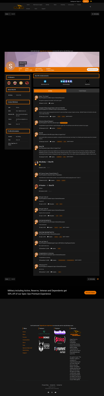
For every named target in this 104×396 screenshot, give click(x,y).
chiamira (50, 175)
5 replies (53, 248)
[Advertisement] (52, 28)
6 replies (52, 128)
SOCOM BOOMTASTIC (45, 220)
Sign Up (85, 1)
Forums (79, 4)
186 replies (51, 204)
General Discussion (60, 97)
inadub (49, 198)
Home (28, 4)
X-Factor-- (42, 185)
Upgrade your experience (46, 51)
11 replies (52, 116)
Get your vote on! (43, 197)
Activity (47, 4)
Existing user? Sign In (76, 1)
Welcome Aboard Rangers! (46, 121)
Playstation (59, 175)
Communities (71, 4)
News (55, 4)
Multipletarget (51, 243)
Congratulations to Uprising (46, 253)
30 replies (51, 180)
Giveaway (63, 4)
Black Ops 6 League (37, 4)
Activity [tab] (50, 90)
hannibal (50, 254)
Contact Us (52, 385)
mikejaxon (50, 266)
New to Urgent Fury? (60, 134)
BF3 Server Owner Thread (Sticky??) (48, 173)
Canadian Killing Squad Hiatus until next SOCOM (52, 108)
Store (36, 8)
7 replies (52, 141)
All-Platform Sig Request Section (67, 243)
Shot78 (41, 97)
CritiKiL (49, 97)
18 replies (53, 260)
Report (48, 167)
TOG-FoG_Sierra (51, 122)
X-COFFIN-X (50, 109)
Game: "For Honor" (44, 96)
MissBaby (42, 162)
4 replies (49, 227)
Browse (28, 8)
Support (43, 8)
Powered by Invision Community (52, 388)
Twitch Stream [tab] (82, 90)
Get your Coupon (90, 292)
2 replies (51, 103)
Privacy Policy (45, 385)
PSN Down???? (43, 265)
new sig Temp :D (43, 241)
